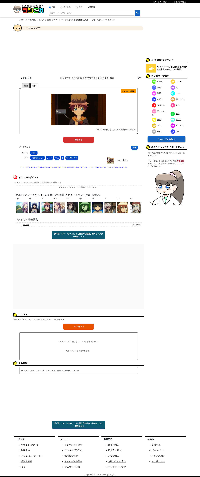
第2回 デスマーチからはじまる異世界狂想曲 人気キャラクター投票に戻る (78, 235)
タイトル (66, 7)
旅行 (175, 105)
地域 (175, 131)
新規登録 (180, 161)
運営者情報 (26, 461)
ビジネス (177, 125)
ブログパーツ (158, 450)
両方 (53, 7)
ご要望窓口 (113, 456)
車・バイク (178, 99)
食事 (156, 120)
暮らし (176, 120)
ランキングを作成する (167, 139)
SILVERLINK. (71, 158)
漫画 (156, 87)
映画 (156, 93)
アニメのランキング (36, 20)
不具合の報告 (114, 450)
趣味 (175, 114)
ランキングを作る (73, 450)
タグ (80, 7)
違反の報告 (113, 445)
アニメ (34, 153)
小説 (57, 158)
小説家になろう (37, 158)
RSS (23, 467)
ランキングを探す (73, 445)
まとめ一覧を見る (73, 461)
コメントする (78, 327)
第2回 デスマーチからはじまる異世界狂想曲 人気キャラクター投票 (74, 20)
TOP (22, 20)
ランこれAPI (158, 456)
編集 (134, 148)
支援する (156, 445)
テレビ (176, 93)
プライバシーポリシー (32, 456)
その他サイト (158, 461)
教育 (156, 131)
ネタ (156, 125)
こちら (109, 167)
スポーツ (158, 105)
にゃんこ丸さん (122, 160)
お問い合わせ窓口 (117, 461)
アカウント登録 (72, 467)
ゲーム (157, 81)
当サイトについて (30, 445)
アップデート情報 (117, 467)
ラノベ (49, 158)
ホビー (157, 99)
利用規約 (25, 450)
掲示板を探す (71, 456)
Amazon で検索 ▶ (128, 91)
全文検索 (91, 7)
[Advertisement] (78, 53)
